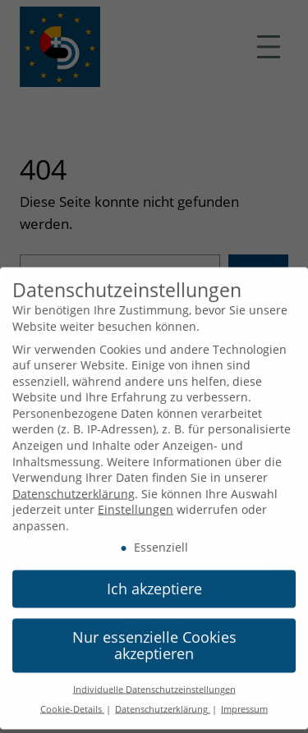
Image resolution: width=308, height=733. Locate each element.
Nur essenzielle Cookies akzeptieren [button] (154, 639)
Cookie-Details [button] (72, 703)
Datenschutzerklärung (73, 487)
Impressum (244, 703)
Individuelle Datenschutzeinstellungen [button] (154, 683)
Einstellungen (135, 503)
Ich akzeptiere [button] (154, 583)
